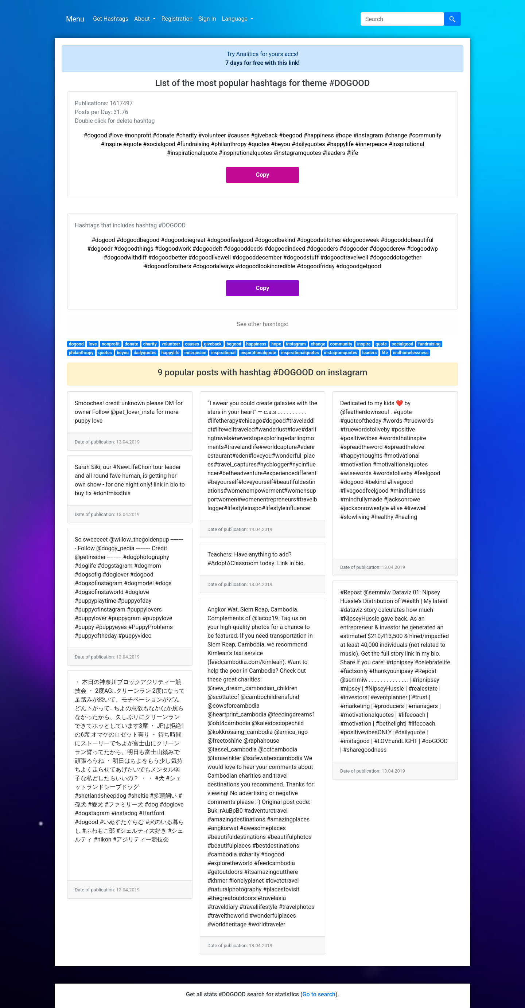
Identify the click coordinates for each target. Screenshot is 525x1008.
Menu (75, 19)
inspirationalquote (258, 352)
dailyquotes (145, 352)
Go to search (319, 994)
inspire (364, 344)
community (341, 344)
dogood (76, 344)
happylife (171, 352)
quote (381, 344)
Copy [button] (262, 174)
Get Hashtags (110, 18)
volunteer (171, 344)
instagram (296, 344)
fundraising (429, 344)
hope (276, 344)
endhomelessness (410, 352)
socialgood (402, 344)
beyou (123, 352)
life (385, 352)
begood (233, 344)
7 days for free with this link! (262, 62)
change (318, 344)
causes (192, 344)
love (93, 344)
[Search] (402, 19)
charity (150, 344)
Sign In (207, 18)
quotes (105, 352)
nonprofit (111, 344)
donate (131, 344)
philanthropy (81, 352)
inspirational (223, 352)
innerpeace (195, 352)
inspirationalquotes (300, 352)
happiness (256, 344)
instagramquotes (340, 352)
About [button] (142, 18)
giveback (212, 344)
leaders (369, 352)
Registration (177, 18)
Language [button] (235, 18)
